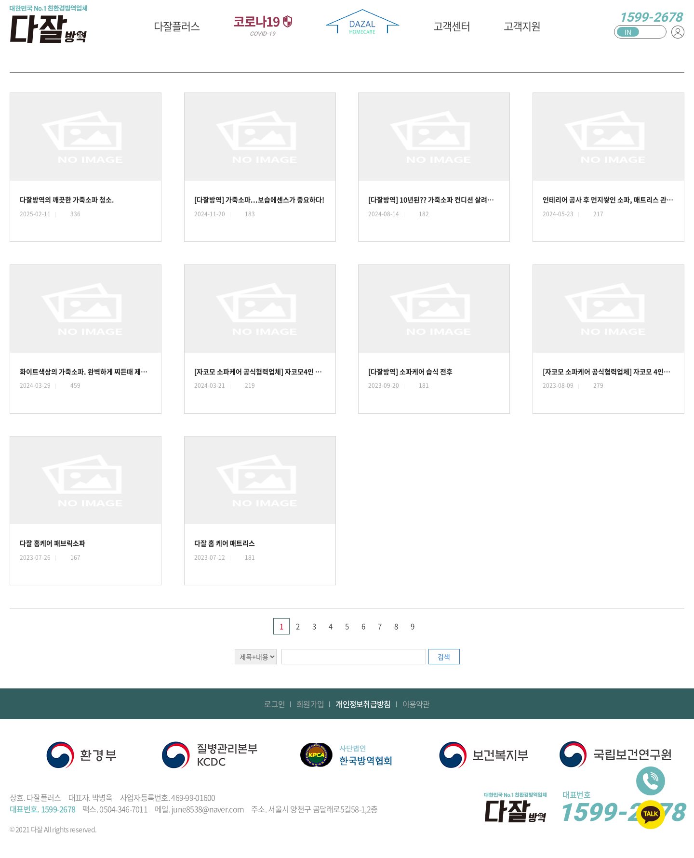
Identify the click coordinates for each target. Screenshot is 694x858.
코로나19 (262, 24)
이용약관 (416, 704)
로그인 (274, 704)
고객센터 (451, 26)
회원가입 (310, 704)
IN (628, 32)
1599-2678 (650, 17)
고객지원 (522, 26)
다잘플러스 (177, 26)
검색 (444, 656)
